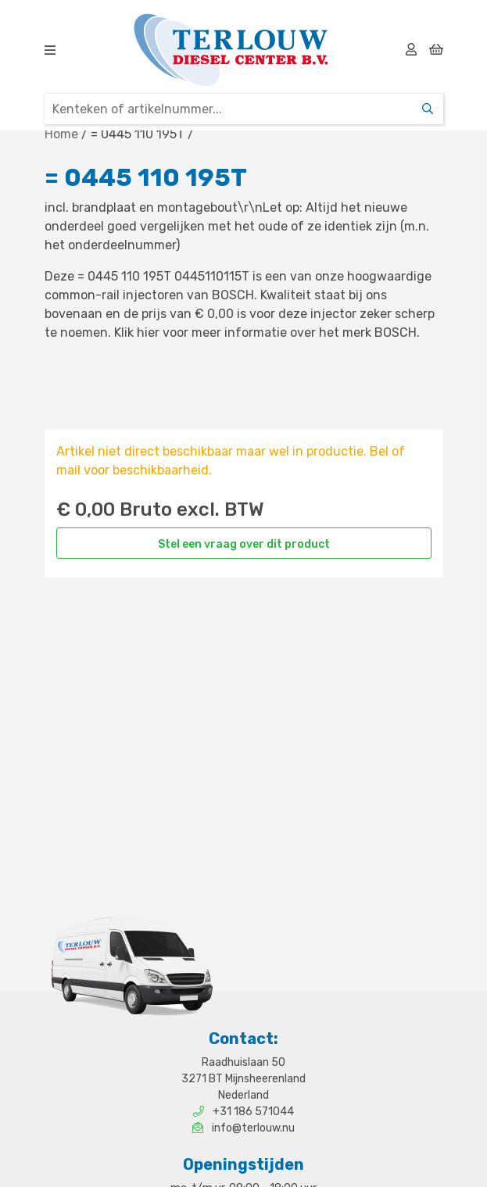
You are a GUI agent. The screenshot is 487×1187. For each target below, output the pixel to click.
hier (148, 332)
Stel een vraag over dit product (244, 544)
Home (61, 134)
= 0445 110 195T (137, 134)
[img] (50, 50)
